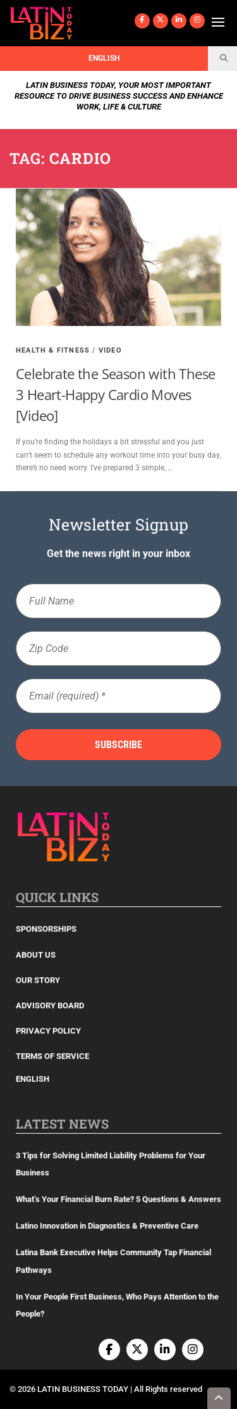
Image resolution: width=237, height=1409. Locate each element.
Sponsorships (46, 929)
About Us (36, 955)
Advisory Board (50, 1005)
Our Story (38, 980)
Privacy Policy (48, 1031)
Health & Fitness (53, 350)
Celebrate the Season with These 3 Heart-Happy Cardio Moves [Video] (115, 394)
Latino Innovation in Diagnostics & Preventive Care (107, 1226)
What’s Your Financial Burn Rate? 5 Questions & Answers (118, 1199)
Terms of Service (52, 1056)
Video (110, 350)
